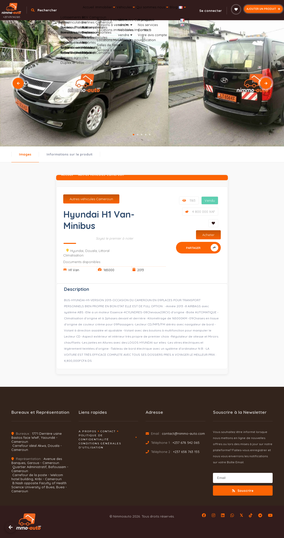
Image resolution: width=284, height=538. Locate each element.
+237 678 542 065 (11, 17)
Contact (108, 431)
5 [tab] (149, 134)
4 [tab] (145, 134)
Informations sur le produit (70, 154)
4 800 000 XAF (200, 212)
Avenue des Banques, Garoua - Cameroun (36, 461)
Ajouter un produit (263, 9)
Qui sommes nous (175, 14)
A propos (87, 431)
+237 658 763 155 (186, 452)
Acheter (208, 235)
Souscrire (242, 491)
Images (25, 154)
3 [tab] (141, 134)
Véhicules (141, 14)
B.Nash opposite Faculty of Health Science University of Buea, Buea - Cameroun (39, 487)
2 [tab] (137, 134)
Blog (203, 14)
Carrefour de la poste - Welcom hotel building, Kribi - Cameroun (37, 477)
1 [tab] (133, 134)
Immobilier (113, 14)
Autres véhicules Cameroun (91, 199)
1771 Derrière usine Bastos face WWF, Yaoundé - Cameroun (36, 437)
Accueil (90, 14)
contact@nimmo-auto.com (183, 433)
